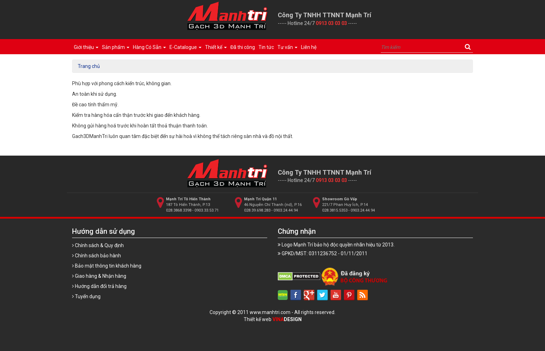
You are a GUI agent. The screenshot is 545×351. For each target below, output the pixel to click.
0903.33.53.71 (206, 210)
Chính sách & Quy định (98, 245)
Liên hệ (308, 47)
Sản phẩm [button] (115, 47)
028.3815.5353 (334, 210)
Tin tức (266, 47)
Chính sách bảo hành (96, 255)
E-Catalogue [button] (185, 47)
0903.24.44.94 (286, 210)
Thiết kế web (273, 319)
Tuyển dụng (86, 296)
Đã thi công (242, 47)
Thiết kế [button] (216, 47)
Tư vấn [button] (287, 47)
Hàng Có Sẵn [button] (149, 47)
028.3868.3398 (178, 210)
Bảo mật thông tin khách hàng (106, 266)
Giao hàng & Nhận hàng (99, 276)
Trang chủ (89, 66)
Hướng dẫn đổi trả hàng (99, 286)
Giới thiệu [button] (86, 47)
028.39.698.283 (257, 210)
